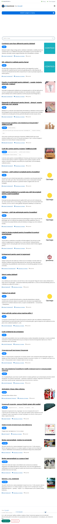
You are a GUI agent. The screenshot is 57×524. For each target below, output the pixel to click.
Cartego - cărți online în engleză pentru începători (21, 172)
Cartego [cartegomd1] (7, 186)
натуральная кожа (13, 407)
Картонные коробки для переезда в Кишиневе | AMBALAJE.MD (20, 124)
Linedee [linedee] (6, 418)
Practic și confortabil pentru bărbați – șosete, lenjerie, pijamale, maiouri (22, 83)
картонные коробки (12, 152)
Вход (43, 1)
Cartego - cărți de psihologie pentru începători (19, 212)
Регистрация (51, 1)
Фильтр (37, 13)
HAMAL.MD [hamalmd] (7, 142)
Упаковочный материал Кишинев (15, 350)
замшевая (21, 407)
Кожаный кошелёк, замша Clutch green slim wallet (21, 404)
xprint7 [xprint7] (6, 434)
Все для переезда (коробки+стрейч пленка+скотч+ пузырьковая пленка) (26, 370)
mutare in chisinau (36, 130)
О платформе (19, 512)
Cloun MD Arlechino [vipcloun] (9, 398)
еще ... (4, 133)
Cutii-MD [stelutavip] (7, 325)
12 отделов (27, 407)
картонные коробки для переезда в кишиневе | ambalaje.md (16, 130)
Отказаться (15, 521)
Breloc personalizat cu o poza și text (15, 458)
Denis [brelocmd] (6, 452)
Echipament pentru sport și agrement (16, 254)
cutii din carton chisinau (24, 152)
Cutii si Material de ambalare (13, 332)
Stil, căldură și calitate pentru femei (15, 62)
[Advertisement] (28, 25)
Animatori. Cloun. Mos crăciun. (13, 389)
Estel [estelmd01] (6, 287)
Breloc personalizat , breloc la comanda (17, 440)
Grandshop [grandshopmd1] (9, 268)
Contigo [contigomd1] (7, 56)
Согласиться (6, 521)
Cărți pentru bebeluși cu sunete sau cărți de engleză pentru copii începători (21, 193)
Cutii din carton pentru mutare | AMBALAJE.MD (19, 149)
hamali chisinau (11, 127)
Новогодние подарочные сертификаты (17, 425)
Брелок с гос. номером (10, 479)
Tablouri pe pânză (8, 293)
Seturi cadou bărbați (9, 274)
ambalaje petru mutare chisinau (10, 154)
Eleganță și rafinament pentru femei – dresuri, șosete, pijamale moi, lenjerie (22, 103)
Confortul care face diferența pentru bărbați (18, 44)
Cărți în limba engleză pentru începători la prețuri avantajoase (20, 233)
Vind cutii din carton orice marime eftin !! (17, 313)
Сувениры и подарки (19, 56)
